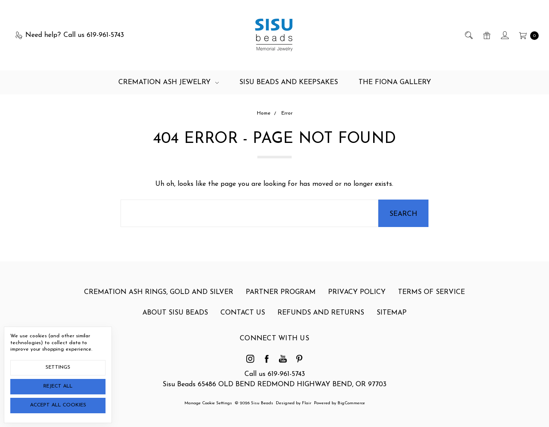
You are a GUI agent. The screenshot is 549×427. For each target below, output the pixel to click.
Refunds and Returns (321, 312)
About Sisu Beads (175, 312)
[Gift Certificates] (486, 35)
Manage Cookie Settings (208, 403)
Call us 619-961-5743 (274, 374)
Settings (57, 367)
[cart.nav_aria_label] (526, 35)
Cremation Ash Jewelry (168, 82)
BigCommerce (351, 403)
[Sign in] (504, 35)
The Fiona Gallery (395, 82)
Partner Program (281, 292)
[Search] (468, 35)
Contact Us (242, 312)
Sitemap (392, 312)
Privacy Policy (357, 292)
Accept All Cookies (58, 405)
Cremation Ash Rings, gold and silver (158, 292)
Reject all (57, 386)
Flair (306, 403)
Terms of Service (431, 292)
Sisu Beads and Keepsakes (288, 82)
